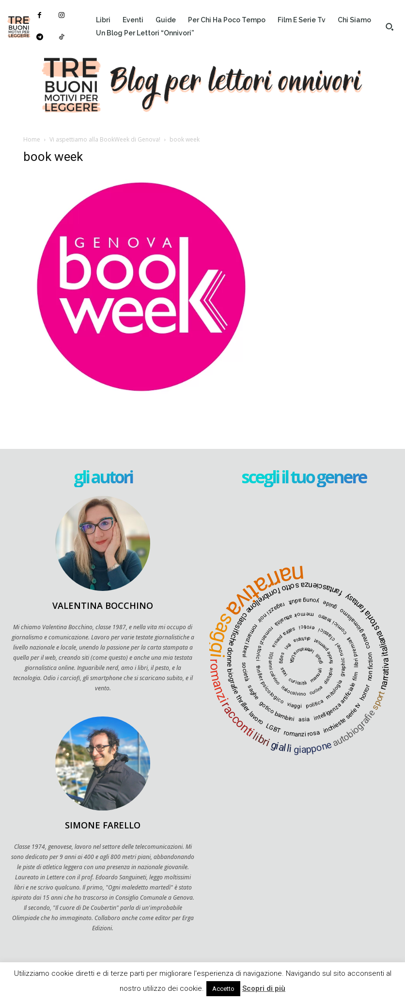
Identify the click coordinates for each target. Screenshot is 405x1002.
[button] (389, 26)
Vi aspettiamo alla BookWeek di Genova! (104, 139)
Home (31, 139)
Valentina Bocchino (102, 605)
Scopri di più (263, 988)
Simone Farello (102, 825)
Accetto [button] (223, 988)
